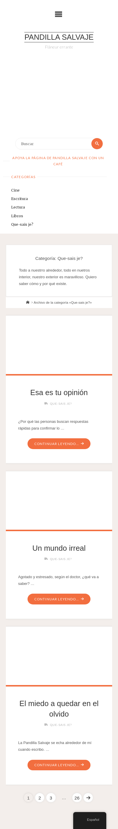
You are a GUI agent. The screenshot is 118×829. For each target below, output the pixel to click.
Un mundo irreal (58, 548)
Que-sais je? (22, 224)
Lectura (18, 207)
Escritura (19, 198)
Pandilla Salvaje (58, 37)
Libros (17, 215)
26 (76, 797)
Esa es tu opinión (59, 392)
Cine (15, 190)
